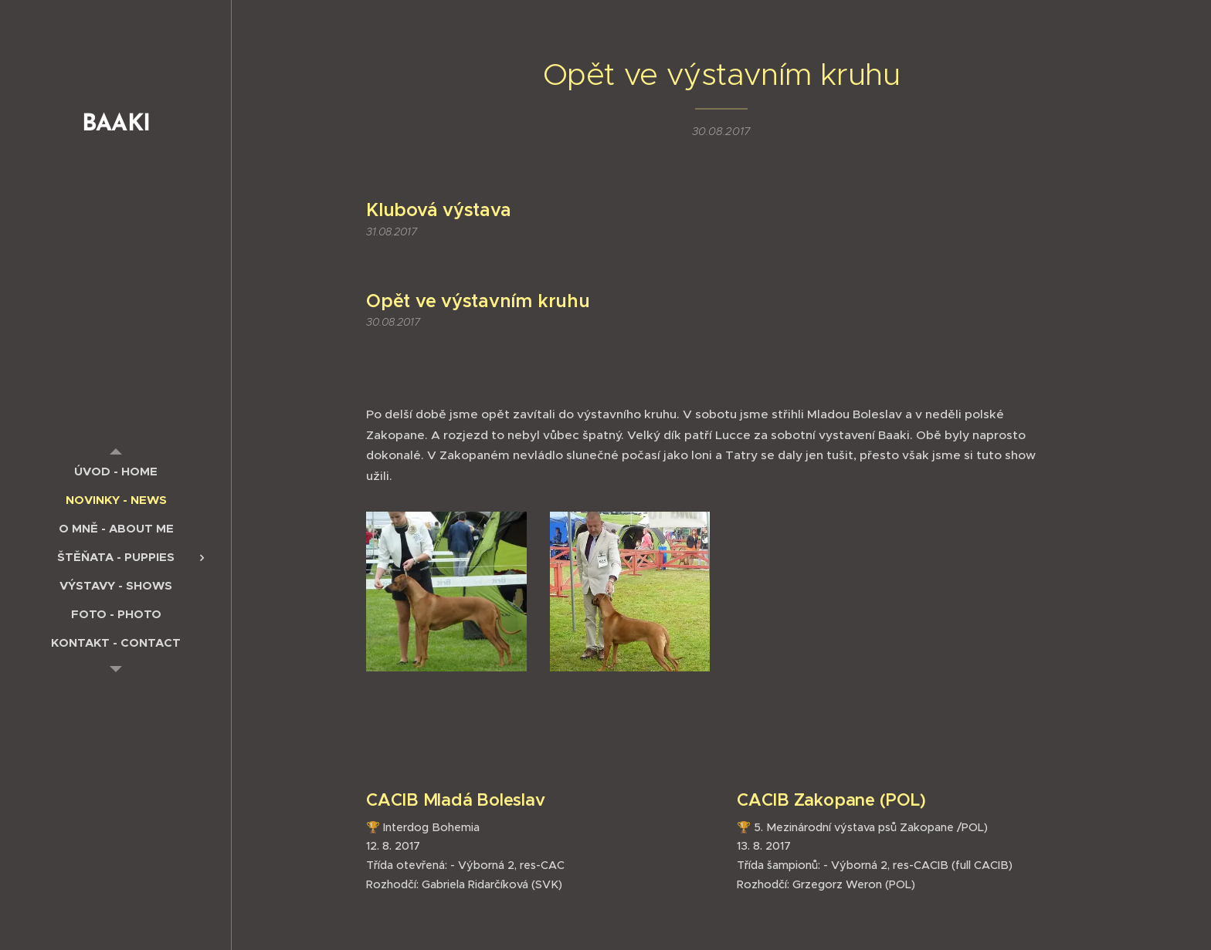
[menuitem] (116, 471)
